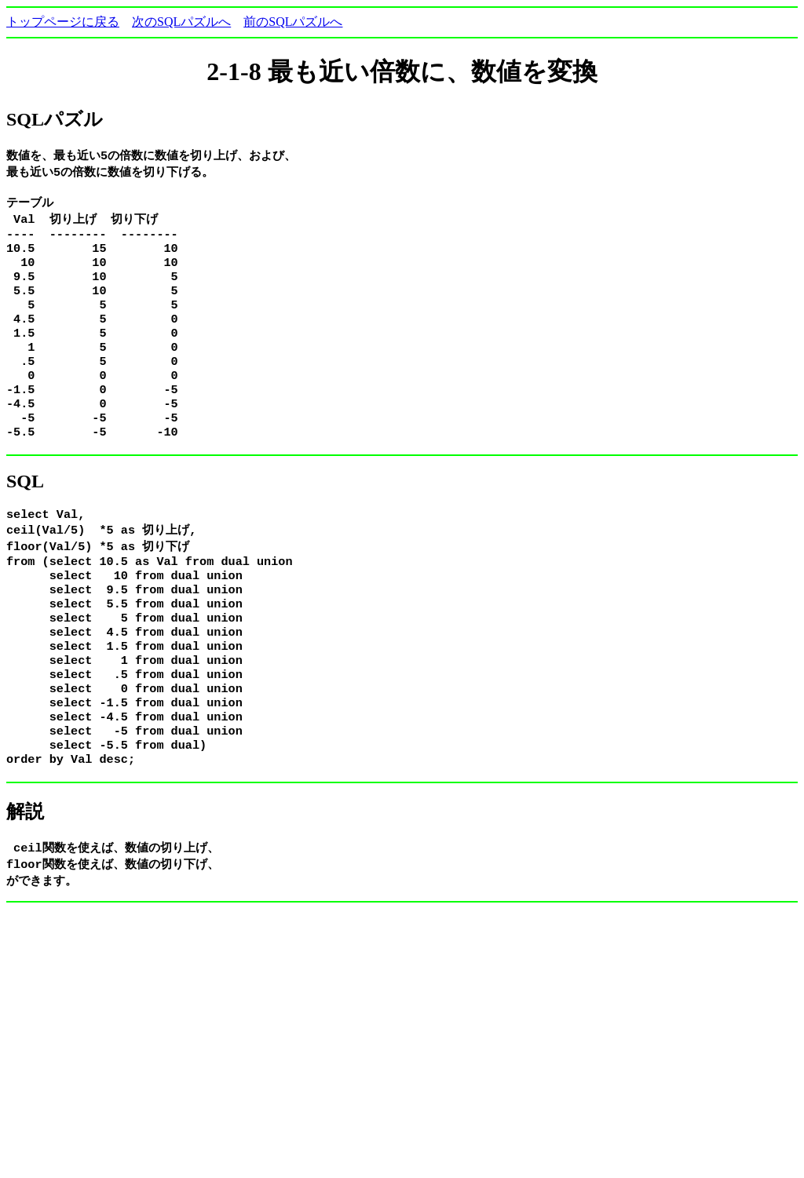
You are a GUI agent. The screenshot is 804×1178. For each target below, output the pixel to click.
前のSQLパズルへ (292, 21)
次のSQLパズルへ (181, 21)
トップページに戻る (62, 21)
